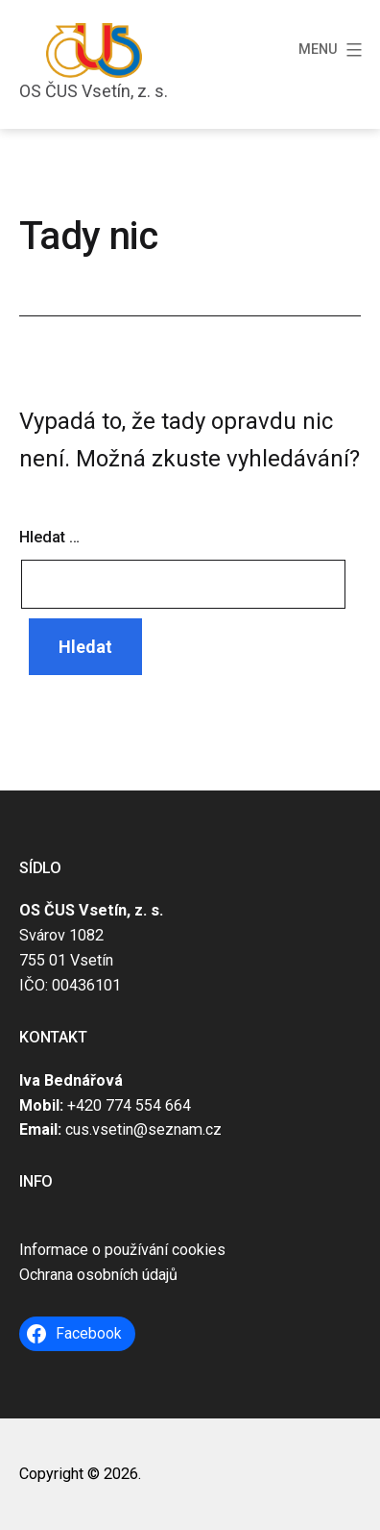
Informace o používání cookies (122, 1250)
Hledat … (49, 537)
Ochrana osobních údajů (98, 1275)
